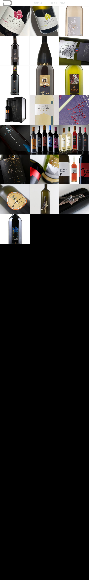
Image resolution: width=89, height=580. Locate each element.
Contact (54, 3)
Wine (46, 3)
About (62, 3)
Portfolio (38, 3)
